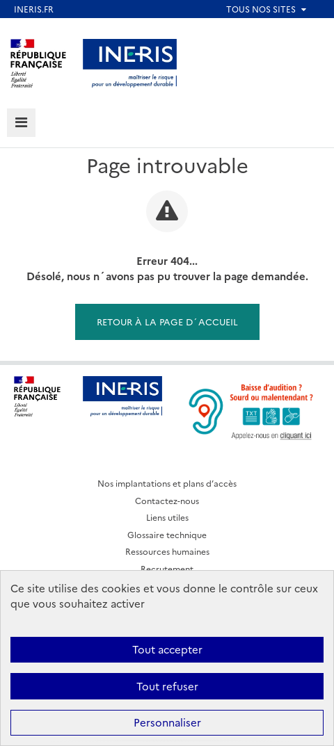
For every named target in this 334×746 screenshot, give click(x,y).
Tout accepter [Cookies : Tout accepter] (167, 649)
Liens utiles (167, 517)
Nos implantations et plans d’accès (167, 483)
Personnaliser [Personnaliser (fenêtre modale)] (167, 722)
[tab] (21, 122)
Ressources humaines (167, 551)
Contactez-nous (167, 500)
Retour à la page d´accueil (167, 321)
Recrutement (167, 568)
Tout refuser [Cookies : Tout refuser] (167, 686)
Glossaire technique (167, 534)
